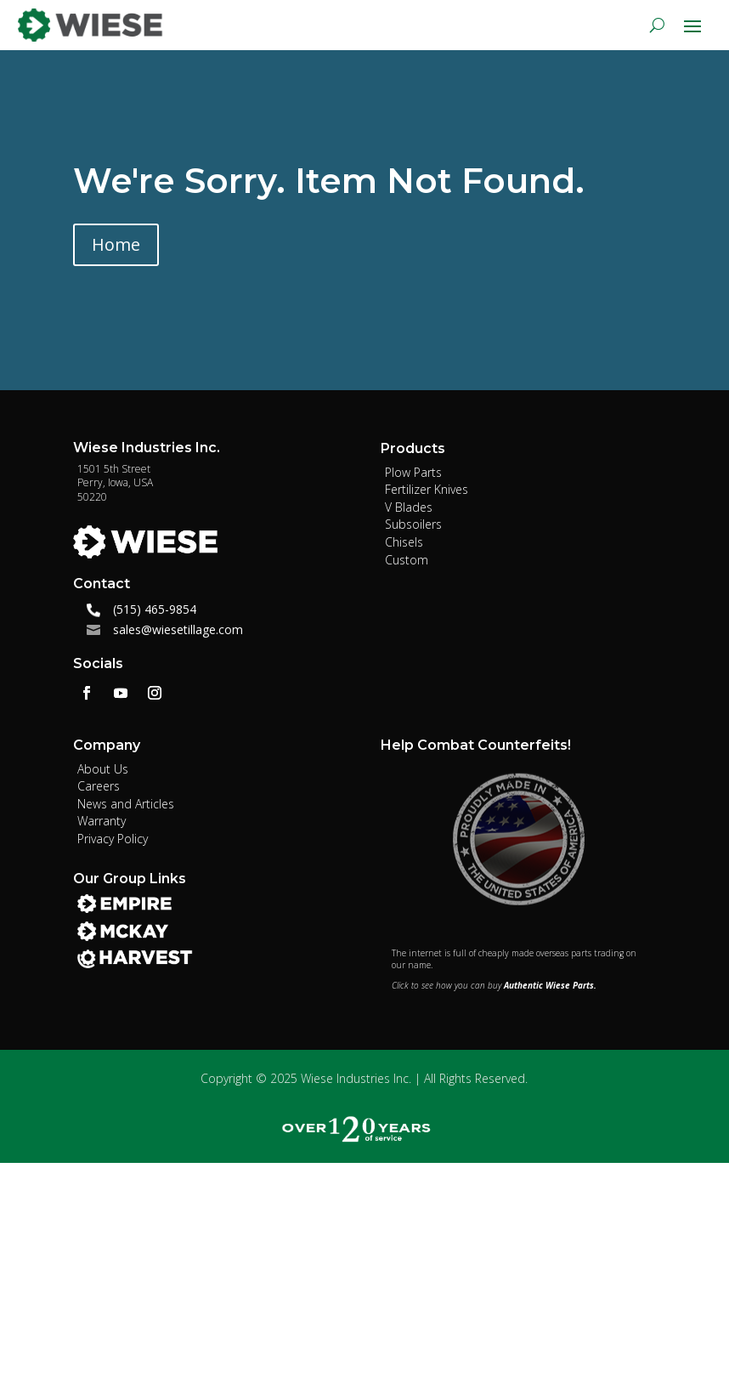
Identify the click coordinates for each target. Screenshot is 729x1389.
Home (116, 244)
